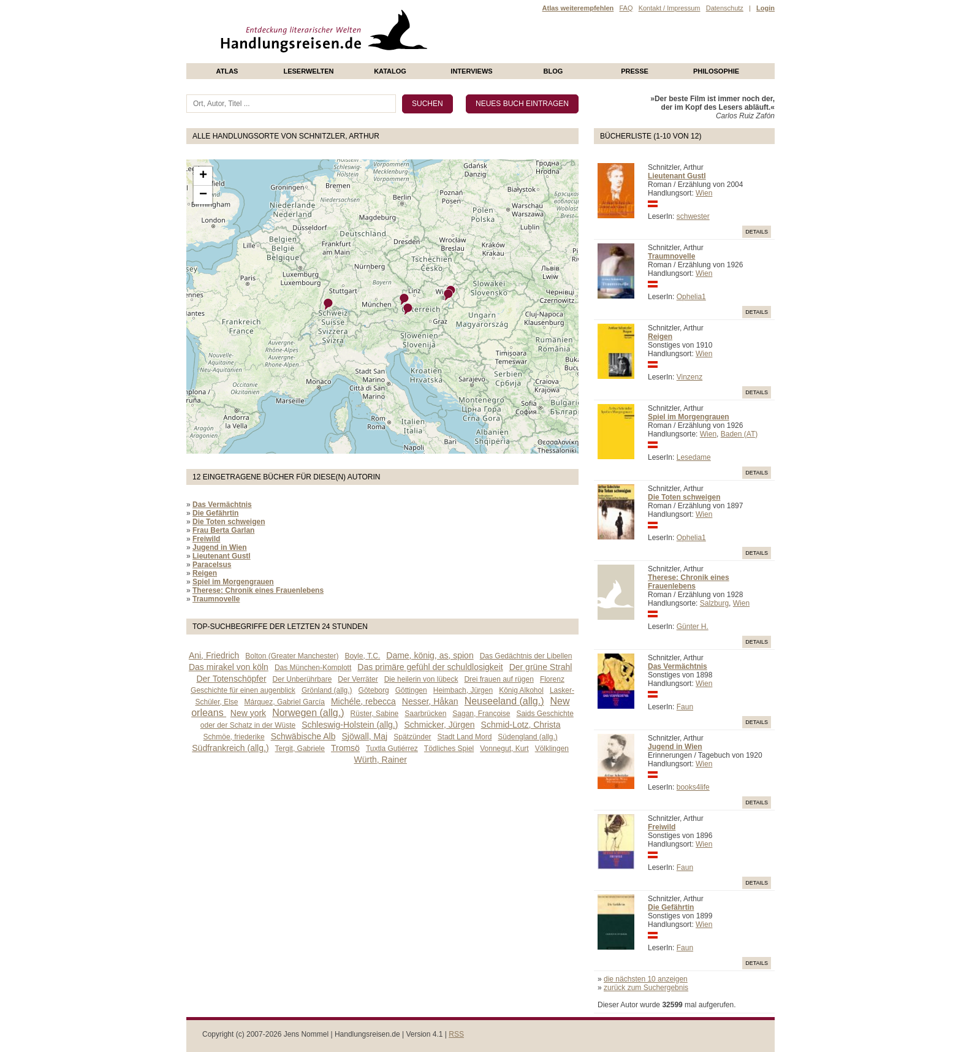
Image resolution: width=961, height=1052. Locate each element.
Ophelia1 (691, 296)
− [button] (203, 195)
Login (765, 8)
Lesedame (694, 457)
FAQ (625, 8)
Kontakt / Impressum (670, 8)
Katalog (390, 71)
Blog (553, 71)
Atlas (227, 71)
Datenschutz (724, 8)
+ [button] (203, 176)
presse (634, 71)
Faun (685, 707)
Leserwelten (308, 71)
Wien (704, 193)
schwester (693, 216)
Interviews (471, 71)
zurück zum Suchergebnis (646, 987)
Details (756, 232)
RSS (456, 1034)
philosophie (716, 71)
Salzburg (714, 603)
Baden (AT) (739, 434)
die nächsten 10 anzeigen (646, 979)
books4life (693, 787)
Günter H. (692, 626)
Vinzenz (689, 377)
